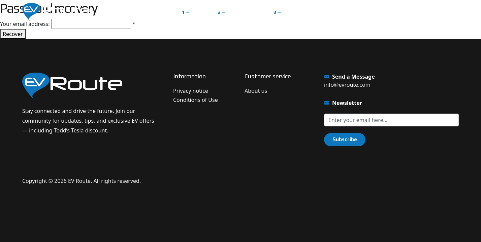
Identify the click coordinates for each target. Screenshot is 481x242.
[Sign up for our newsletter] (391, 120)
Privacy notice (190, 90)
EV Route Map (244, 12)
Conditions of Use (195, 100)
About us (256, 90)
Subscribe (344, 139)
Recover (13, 34)
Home (198, 12)
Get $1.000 (436, 12)
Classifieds (297, 12)
